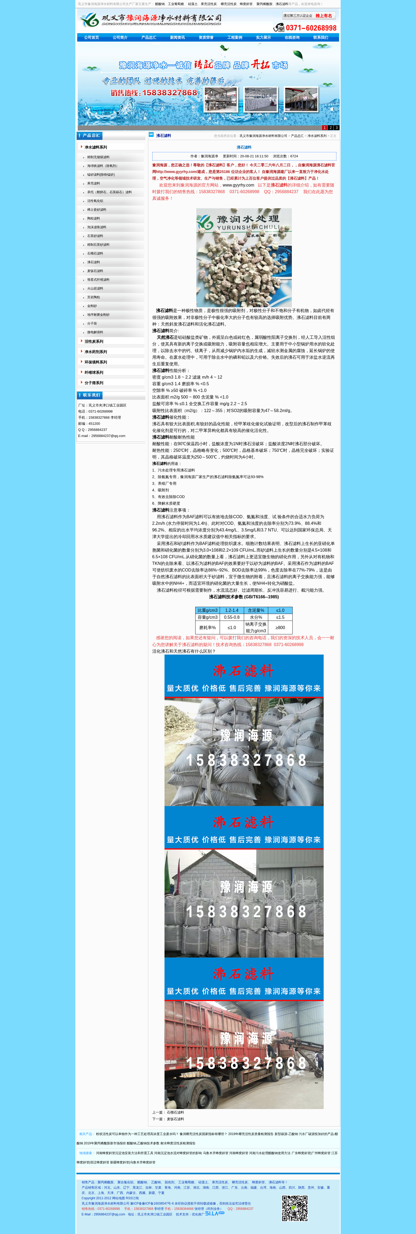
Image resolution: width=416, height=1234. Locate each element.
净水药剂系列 (96, 352)
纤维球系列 (94, 372)
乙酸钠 (156, 1182)
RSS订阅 (132, 1198)
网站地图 (118, 1198)
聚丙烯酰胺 (264, 4)
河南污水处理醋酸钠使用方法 (270, 1153)
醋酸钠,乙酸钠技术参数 (143, 1143)
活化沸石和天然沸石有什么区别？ (184, 651)
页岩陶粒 (93, 297)
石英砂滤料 (95, 236)
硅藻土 (193, 4)
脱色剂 (169, 1182)
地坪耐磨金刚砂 (98, 315)
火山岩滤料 (95, 288)
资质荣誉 (206, 37)
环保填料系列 (96, 362)
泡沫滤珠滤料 (96, 227)
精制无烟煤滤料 (98, 157)
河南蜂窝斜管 (238, 1153)
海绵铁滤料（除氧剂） (103, 166)
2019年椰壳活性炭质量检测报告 (251, 1134)
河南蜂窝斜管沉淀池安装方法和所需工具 (124, 1153)
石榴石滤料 (95, 253)
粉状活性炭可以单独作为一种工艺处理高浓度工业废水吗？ (137, 1134)
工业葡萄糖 (176, 4)
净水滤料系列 (96, 147)
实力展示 (263, 37)
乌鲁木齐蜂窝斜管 (215, 1153)
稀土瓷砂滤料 (96, 209)
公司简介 (120, 37)
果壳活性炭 (209, 4)
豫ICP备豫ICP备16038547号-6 (152, 1203)
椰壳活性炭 (229, 4)
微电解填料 (95, 332)
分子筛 (92, 323)
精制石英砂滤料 (98, 244)
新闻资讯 (177, 37)
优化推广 (198, 1214)
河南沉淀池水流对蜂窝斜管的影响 (178, 1153)
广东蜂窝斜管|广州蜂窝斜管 (311, 1153)
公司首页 (91, 37)
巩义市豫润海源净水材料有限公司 (263, 136)
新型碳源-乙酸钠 (286, 1134)
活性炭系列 (94, 341)
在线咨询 (292, 37)
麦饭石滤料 (95, 271)
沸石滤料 (282, 4)
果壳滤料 (93, 183)
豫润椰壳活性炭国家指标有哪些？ (203, 1134)
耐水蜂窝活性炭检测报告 (178, 1143)
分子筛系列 (94, 383)
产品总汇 (148, 37)
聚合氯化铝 (125, 1182)
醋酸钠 (160, 4)
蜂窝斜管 (246, 4)
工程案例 (234, 37)
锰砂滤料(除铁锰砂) (101, 174)
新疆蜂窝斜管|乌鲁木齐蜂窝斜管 (132, 1162)
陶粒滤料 (93, 218)
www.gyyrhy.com (238, 185)
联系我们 (320, 37)
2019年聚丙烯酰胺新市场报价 (105, 1143)
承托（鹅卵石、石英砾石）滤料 (109, 192)
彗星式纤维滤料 (98, 280)
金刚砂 (92, 306)
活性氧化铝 (95, 201)
